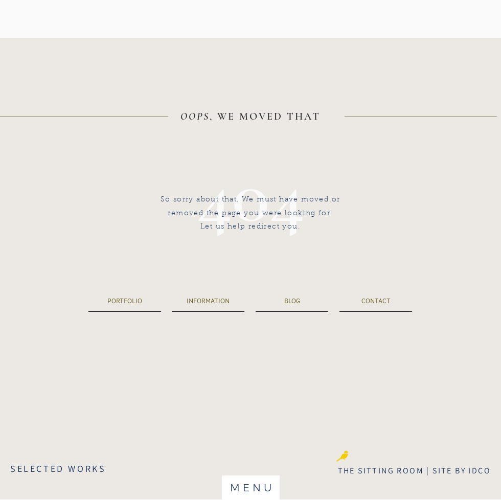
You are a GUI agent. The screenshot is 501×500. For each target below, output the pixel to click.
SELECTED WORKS (58, 468)
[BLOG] (292, 301)
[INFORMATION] (208, 301)
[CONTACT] (375, 301)
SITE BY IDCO (461, 470)
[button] (251, 487)
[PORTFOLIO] (124, 301)
